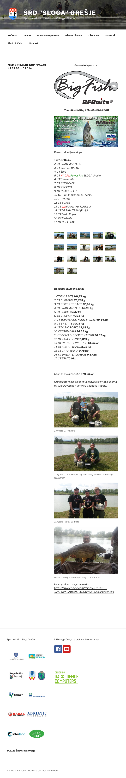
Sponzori (110, 35)
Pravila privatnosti (16, 770)
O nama (27, 35)
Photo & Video (15, 43)
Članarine (94, 35)
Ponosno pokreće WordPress (43, 770)
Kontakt (33, 43)
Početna (12, 35)
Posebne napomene (48, 35)
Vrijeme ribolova (73, 35)
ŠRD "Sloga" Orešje (60, 12)
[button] (86, 230)
